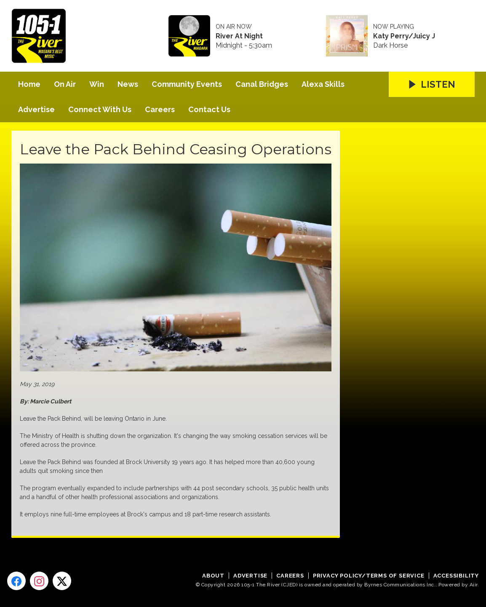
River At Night (239, 36)
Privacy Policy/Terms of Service (369, 575)
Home (29, 84)
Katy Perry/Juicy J (404, 36)
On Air (65, 84)
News (127, 84)
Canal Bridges (261, 84)
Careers (160, 109)
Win (96, 84)
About (213, 575)
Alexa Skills (323, 84)
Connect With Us (99, 109)
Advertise (36, 109)
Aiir (474, 585)
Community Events (187, 84)
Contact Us (209, 109)
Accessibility (456, 575)
